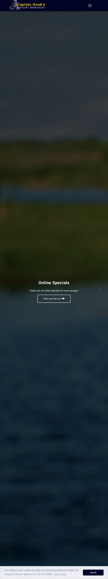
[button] (8, 289)
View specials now (54, 298)
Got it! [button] (93, 572)
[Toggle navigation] (90, 6)
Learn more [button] (60, 574)
